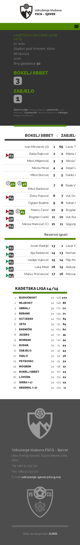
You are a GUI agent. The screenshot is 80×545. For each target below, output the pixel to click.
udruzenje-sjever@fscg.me (41, 477)
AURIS (53, 533)
